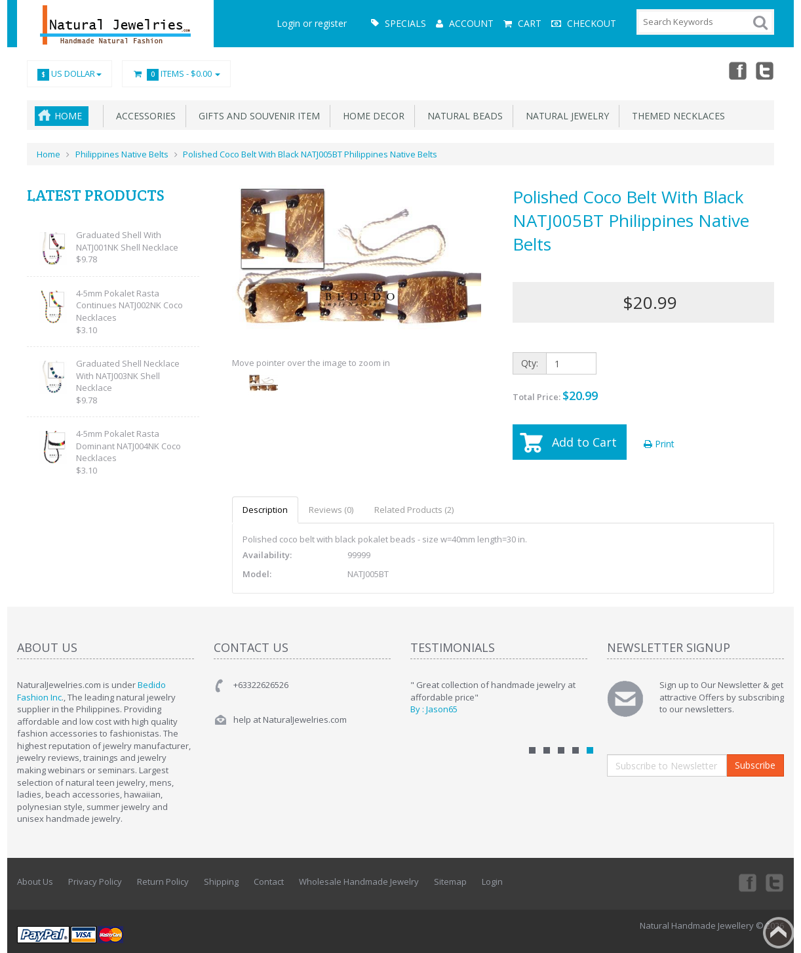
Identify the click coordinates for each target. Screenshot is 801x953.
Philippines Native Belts (121, 154)
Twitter (765, 70)
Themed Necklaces (676, 116)
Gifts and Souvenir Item (256, 116)
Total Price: (555, 395)
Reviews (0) (331, 510)
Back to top (779, 933)
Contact (269, 881)
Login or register (312, 23)
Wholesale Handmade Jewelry (359, 881)
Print (659, 443)
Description (265, 510)
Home (68, 116)
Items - (176, 74)
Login (492, 881)
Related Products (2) (414, 510)
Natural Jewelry (564, 116)
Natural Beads (462, 116)
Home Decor (371, 116)
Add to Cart (584, 442)
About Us (35, 881)
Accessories (143, 116)
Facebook (736, 70)
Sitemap (450, 881)
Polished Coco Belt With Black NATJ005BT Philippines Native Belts (310, 154)
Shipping (221, 881)
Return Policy (163, 881)
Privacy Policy (95, 881)
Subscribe (755, 765)
